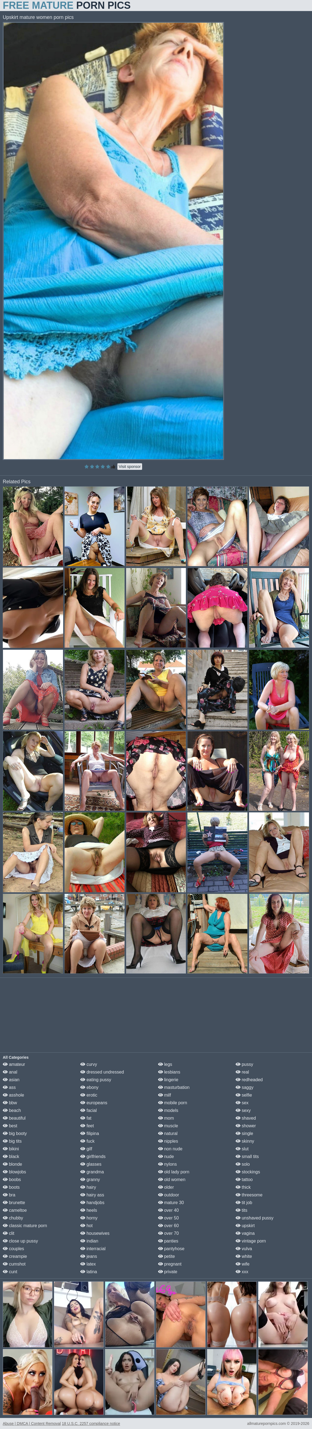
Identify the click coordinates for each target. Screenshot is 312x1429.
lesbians (169, 1072)
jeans (88, 1256)
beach (12, 1110)
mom (166, 1118)
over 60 (168, 1225)
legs (165, 1064)
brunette (14, 1202)
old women (172, 1179)
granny (90, 1179)
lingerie (168, 1079)
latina (88, 1271)
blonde (12, 1164)
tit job (244, 1202)
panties (168, 1241)
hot (86, 1225)
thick (243, 1187)
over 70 (168, 1233)
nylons (167, 1164)
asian (11, 1079)
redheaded (249, 1079)
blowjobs (14, 1172)
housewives (94, 1233)
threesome (249, 1195)
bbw (10, 1102)
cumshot (14, 1264)
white (244, 1256)
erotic (88, 1095)
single (244, 1133)
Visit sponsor (130, 466)
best (10, 1125)
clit (8, 1233)
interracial (93, 1248)
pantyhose (171, 1248)
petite (166, 1256)
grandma (92, 1172)
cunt (10, 1271)
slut (242, 1148)
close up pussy (20, 1241)
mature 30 (171, 1202)
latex (88, 1264)
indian (89, 1241)
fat (85, 1118)
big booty (15, 1133)
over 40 (168, 1210)
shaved (246, 1118)
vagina (245, 1233)
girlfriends (93, 1156)
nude (166, 1156)
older (166, 1187)
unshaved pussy (255, 1218)
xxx (242, 1271)
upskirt (245, 1225)
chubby (13, 1218)
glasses (90, 1164)
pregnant (170, 1264)
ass (9, 1087)
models (168, 1110)
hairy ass (92, 1195)
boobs (12, 1179)
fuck (87, 1141)
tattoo (244, 1179)
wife (243, 1264)
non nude (170, 1148)
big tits (12, 1141)
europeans (93, 1102)
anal (10, 1072)
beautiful (14, 1118)
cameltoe (15, 1210)
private (167, 1271)
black (11, 1156)
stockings (248, 1172)
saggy (244, 1087)
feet (87, 1125)
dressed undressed (102, 1072)
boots (11, 1187)
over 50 (168, 1218)
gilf (86, 1148)
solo (243, 1164)
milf (164, 1095)
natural (168, 1133)
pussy (244, 1064)
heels (88, 1210)
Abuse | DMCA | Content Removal (32, 1423)
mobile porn (172, 1102)
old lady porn (173, 1172)
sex (242, 1102)
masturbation (174, 1087)
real (242, 1072)
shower (246, 1125)
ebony (89, 1087)
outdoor (168, 1195)
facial (88, 1110)
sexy (243, 1110)
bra (9, 1195)
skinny (245, 1141)
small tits (247, 1156)
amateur (14, 1064)
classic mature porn (25, 1225)
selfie (244, 1095)
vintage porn (251, 1241)
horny (88, 1218)
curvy (88, 1064)
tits (241, 1210)
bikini (11, 1148)
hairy (88, 1187)
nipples (168, 1141)
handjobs (92, 1202)
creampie (15, 1256)
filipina (89, 1133)
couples (13, 1248)
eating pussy (95, 1079)
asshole (13, 1095)
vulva (244, 1248)
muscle (168, 1125)
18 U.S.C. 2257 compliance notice (91, 1423)
